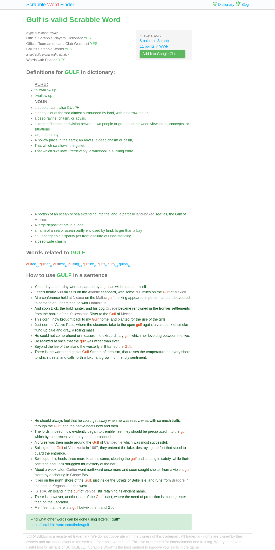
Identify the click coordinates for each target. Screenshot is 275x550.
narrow (132, 113)
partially (128, 214)
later (60, 470)
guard (39, 453)
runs (159, 480)
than (128, 230)
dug (158, 336)
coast (107, 497)
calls (71, 357)
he (80, 420)
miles (68, 292)
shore (186, 352)
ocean (64, 214)
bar (112, 464)
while (177, 459)
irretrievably (78, 151)
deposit (53, 225)
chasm (52, 108)
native (80, 426)
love (151, 336)
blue (51, 330)
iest (60, 264)
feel (67, 420)
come (43, 303)
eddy (129, 151)
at (70, 298)
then (114, 426)
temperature (155, 352)
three (72, 459)
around (79, 442)
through (41, 426)
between (88, 124)
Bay (85, 475)
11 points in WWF (154, 46)
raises (134, 352)
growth (107, 357)
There (39, 352)
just (96, 480)
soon (46, 308)
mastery (92, 464)
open (131, 325)
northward (95, 470)
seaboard (108, 292)
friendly (123, 357)
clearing (117, 459)
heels (62, 459)
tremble (109, 431)
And (38, 308)
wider (98, 341)
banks (54, 314)
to (36, 90)
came (104, 459)
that (70, 341)
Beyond (41, 346)
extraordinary (113, 336)
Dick (54, 308)
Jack (60, 464)
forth (79, 357)
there (60, 507)
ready (134, 420)
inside (104, 480)
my (88, 319)
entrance (58, 453)
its (120, 491)
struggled (72, 464)
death (133, 287)
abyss (80, 118)
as (165, 214)
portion (43, 214)
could (44, 336)
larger (119, 230)
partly (80, 230)
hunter (79, 308)
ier (46, 264)
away (103, 420)
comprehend (66, 336)
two (98, 124)
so (159, 420)
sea (67, 113)
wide (50, 241)
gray (66, 330)
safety (166, 459)
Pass (70, 325)
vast (160, 325)
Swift (38, 459)
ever (115, 341)
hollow (43, 140)
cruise (42, 442)
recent (63, 437)
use (145, 319)
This (38, 319)
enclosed (93, 230)
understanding (119, 236)
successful (158, 442)
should (45, 420)
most (145, 442)
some (129, 292)
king (124, 298)
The (38, 431)
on (79, 292)
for (133, 319)
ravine (51, 118)
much (166, 420)
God (111, 507)
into (100, 214)
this (42, 292)
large (41, 124)
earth (73, 140)
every (176, 352)
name (140, 491)
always (57, 420)
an (81, 140)
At (36, 298)
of (55, 113)
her (144, 336)
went (82, 470)
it (50, 357)
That (38, 145)
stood (177, 448)
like (90, 264)
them (95, 507)
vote (72, 437)
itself (142, 287)
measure (88, 336)
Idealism (113, 352)
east (44, 486)
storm (39, 475)
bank (168, 325)
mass (90, 330)
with (119, 113)
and (54, 287)
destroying (144, 448)
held (64, 298)
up (54, 90)
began (93, 431)
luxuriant (94, 357)
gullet (80, 145)
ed (32, 264)
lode (80, 225)
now (56, 319)
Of (37, 292)
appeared (135, 298)
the (60, 113)
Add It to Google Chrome (162, 54)
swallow (45, 90)
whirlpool (99, 151)
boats (90, 426)
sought (143, 470)
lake (130, 448)
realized (46, 341)
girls (162, 319)
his (95, 308)
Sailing (40, 448)
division (74, 124)
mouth (143, 113)
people (107, 124)
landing (151, 459)
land (110, 113)
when (112, 420)
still (103, 346)
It (36, 480)
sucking (118, 151)
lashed (112, 346)
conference (51, 298)
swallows (60, 145)
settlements (180, 308)
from (85, 236)
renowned (140, 308)
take (112, 325)
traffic (176, 420)
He (37, 336)
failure (98, 236)
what (145, 420)
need (135, 497)
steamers (100, 325)
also (62, 108)
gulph (124, 264)
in (60, 140)
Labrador (61, 502)
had (87, 437)
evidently (79, 431)
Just (38, 325)
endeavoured (179, 298)
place (53, 140)
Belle (136, 480)
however (56, 497)
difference (54, 124)
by (104, 113)
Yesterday (43, 287)
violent (178, 470)
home (104, 319)
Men (38, 507)
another (71, 497)
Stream (96, 352)
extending (89, 214)
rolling (80, 330)
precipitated (157, 431)
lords (46, 431)
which (47, 145)
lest (119, 431)
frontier (164, 308)
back (77, 319)
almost (76, 113)
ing (75, 264)
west (83, 486)
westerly (93, 346)
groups (123, 124)
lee (56, 346)
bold (69, 308)
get (94, 420)
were (73, 287)
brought (66, 319)
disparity (68, 236)
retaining (111, 491)
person (153, 298)
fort (162, 448)
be (145, 431)
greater (180, 497)
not (52, 336)
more (81, 459)
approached (101, 437)
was (90, 341)
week (52, 470)
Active (60, 325)
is (74, 292)
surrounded (92, 113)
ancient (129, 491)
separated (86, 287)
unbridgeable (50, 236)
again (147, 325)
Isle (143, 480)
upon (47, 459)
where (81, 325)
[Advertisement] (113, 183)
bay (56, 135)
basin (127, 140)
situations (42, 129)
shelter (155, 470)
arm (43, 230)
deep (41, 108)
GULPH (73, 108)
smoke (182, 325)
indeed (57, 431)
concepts (176, 124)
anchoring (57, 475)
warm (59, 352)
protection (152, 497)
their (53, 437)
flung (38, 330)
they (126, 431)
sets (55, 357)
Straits (121, 480)
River (94, 314)
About (39, 470)
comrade (42, 464)
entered (114, 448)
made (68, 442)
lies (40, 480)
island (74, 346)
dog (102, 308)
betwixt (85, 507)
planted (124, 319)
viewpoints (158, 124)
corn (45, 319)
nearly (51, 292)
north (46, 325)
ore (66, 225)
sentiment (138, 357)
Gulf (178, 214)
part (81, 497)
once (62, 341)
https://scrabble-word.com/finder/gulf (60, 525)
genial (76, 352)
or (73, 118)
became (124, 308)
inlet (50, 113)
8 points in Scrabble (156, 41)
